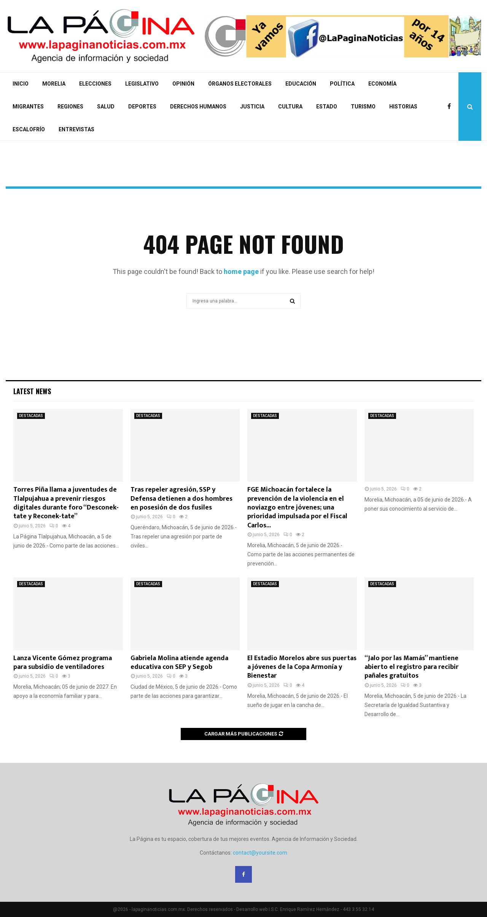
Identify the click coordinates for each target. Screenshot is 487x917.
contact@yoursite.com (260, 853)
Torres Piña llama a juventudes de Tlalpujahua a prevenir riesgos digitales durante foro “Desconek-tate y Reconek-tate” (66, 503)
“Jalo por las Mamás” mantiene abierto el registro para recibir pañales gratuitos (411, 667)
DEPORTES (142, 106)
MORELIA (53, 84)
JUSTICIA (252, 106)
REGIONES (70, 106)
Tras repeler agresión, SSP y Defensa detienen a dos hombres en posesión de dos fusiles (181, 498)
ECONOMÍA (382, 84)
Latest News (32, 391)
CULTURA (290, 106)
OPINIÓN (183, 84)
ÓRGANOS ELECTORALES (240, 84)
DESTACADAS (31, 416)
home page (241, 271)
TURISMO (363, 106)
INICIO (21, 84)
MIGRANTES (28, 106)
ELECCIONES (95, 84)
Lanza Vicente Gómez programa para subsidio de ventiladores (62, 663)
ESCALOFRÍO (29, 129)
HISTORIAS (403, 106)
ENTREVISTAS (76, 129)
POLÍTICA (342, 84)
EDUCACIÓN (300, 84)
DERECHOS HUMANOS (198, 106)
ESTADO (326, 106)
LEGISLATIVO (142, 84)
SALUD (106, 106)
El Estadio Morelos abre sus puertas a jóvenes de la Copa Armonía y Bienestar (301, 667)
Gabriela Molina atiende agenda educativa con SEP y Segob (179, 663)
